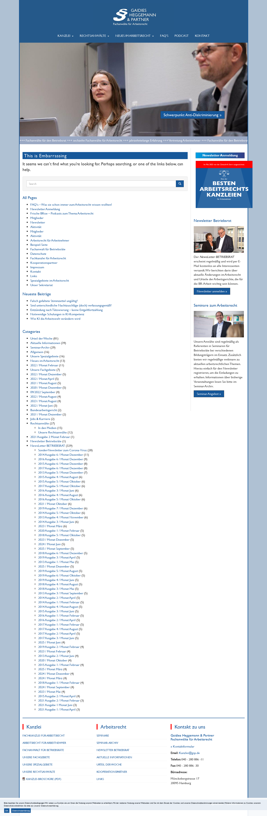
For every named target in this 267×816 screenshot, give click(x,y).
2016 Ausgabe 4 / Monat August (58, 495)
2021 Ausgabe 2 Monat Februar (50, 436)
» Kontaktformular (182, 746)
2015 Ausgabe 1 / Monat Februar (59, 664)
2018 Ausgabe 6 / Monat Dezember (60, 553)
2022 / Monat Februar (44, 365)
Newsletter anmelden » (212, 291)
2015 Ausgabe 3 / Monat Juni (56, 611)
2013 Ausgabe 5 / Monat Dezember (60, 472)
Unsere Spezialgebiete (44, 356)
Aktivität (35, 226)
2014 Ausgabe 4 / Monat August (58, 606)
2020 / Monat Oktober (52, 660)
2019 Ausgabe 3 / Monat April (57, 557)
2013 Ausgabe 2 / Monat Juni (56, 655)
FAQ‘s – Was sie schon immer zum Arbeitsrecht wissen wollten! (71, 204)
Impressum (37, 267)
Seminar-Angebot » (209, 393)
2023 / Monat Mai (49, 691)
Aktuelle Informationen (45, 342)
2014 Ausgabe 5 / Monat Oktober (59, 512)
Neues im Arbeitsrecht (134, 35)
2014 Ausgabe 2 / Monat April (57, 597)
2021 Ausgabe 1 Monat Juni (55, 705)
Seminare (103, 735)
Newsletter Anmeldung (45, 209)
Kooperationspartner (43, 262)
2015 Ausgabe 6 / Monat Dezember (60, 463)
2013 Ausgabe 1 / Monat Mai (56, 561)
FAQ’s (164, 35)
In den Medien (47, 427)
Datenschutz (38, 253)
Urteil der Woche (41, 338)
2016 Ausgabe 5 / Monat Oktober (59, 499)
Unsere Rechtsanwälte (52, 432)
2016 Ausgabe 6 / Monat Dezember (60, 459)
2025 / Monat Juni (49, 642)
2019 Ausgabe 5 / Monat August (58, 570)
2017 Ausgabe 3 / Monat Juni (56, 638)
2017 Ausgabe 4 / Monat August (58, 629)
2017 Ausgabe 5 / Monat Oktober (59, 486)
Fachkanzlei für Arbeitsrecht (48, 258)
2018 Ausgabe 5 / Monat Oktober (59, 535)
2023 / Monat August (43, 401)
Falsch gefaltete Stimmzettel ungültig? (54, 300)
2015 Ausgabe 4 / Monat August (58, 477)
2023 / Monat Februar (52, 651)
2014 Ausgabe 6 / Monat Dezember (60, 454)
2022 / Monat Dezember (46, 374)
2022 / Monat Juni (41, 405)
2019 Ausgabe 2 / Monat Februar (59, 646)
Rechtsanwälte (94, 35)
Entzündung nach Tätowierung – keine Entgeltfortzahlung (66, 309)
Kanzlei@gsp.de (189, 752)
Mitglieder (36, 217)
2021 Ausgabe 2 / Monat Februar (59, 700)
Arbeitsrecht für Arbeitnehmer (49, 240)
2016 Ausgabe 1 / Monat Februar (59, 615)
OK (6, 810)
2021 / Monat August (43, 383)
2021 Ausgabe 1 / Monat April (57, 709)
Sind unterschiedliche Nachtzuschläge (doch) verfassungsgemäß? (70, 305)
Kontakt (202, 35)
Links (33, 276)
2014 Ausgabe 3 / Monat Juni (56, 521)
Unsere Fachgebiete (43, 369)
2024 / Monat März (50, 678)
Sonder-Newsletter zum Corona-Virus (62, 450)
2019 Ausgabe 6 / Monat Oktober (59, 575)
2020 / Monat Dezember (46, 387)
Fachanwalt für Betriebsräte (47, 249)
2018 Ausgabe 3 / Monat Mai (56, 588)
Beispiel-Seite (39, 244)
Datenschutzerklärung (21, 810)
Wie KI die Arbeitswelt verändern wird (55, 318)
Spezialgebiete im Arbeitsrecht (49, 280)
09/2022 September (42, 392)
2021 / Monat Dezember (46, 414)
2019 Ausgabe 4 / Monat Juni (56, 579)
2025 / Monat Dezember (54, 566)
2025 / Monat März (50, 669)
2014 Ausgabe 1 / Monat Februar (59, 602)
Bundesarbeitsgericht (43, 410)
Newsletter (37, 222)
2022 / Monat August (43, 396)
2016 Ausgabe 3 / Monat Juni (56, 490)
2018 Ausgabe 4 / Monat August (58, 584)
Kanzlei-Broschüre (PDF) (43, 779)
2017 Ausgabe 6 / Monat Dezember (60, 468)
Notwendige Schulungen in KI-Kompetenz (57, 314)
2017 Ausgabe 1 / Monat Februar (59, 624)
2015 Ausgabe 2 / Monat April (57, 696)
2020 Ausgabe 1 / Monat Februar (59, 530)
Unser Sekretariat (41, 285)
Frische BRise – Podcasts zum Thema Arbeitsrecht (61, 213)
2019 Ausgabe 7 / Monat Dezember (60, 508)
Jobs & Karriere (40, 418)
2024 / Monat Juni (49, 544)
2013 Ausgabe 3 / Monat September (60, 593)
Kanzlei (65, 35)
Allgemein (36, 351)
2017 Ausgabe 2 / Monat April (57, 633)
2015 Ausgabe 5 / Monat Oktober (59, 481)
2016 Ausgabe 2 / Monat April (57, 620)
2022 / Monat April (42, 378)
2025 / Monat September (54, 548)
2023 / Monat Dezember (54, 539)
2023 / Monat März (50, 526)
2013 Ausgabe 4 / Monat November (60, 517)
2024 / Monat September (54, 687)
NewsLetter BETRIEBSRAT (47, 445)
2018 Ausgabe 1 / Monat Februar (59, 682)
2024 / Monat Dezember (54, 673)
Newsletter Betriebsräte (46, 441)
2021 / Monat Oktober (52, 503)
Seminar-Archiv (40, 347)
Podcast (182, 35)
